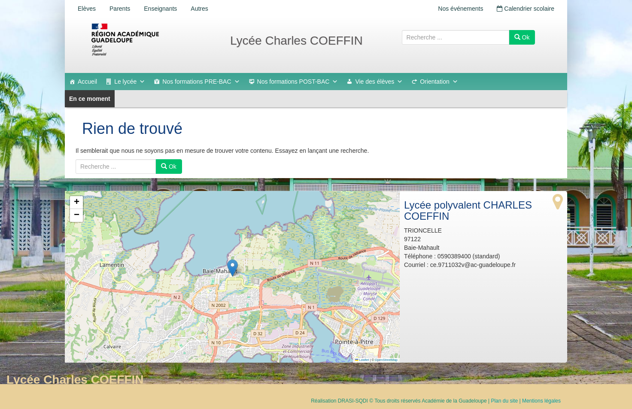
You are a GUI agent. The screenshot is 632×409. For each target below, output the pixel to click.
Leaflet (362, 360)
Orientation (439, 81)
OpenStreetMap (386, 360)
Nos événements (460, 8)
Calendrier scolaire (525, 8)
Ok (522, 37)
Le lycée (129, 81)
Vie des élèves (379, 81)
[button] (232, 268)
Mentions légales (541, 401)
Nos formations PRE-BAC (201, 81)
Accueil (87, 81)
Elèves (87, 8)
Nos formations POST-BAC (297, 81)
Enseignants (160, 8)
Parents (119, 8)
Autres (199, 8)
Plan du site (504, 401)
